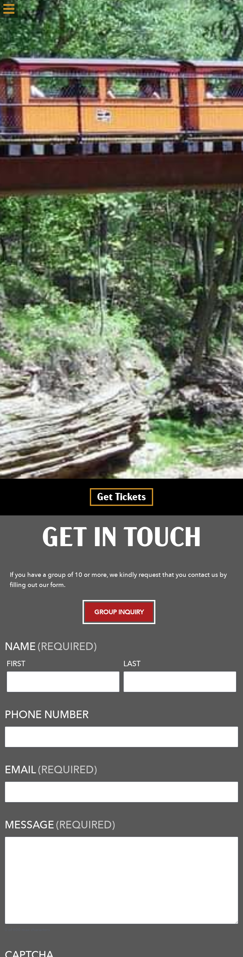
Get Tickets (121, 497)
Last (131, 663)
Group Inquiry (119, 612)
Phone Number (47, 714)
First (16, 663)
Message (60, 824)
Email (51, 769)
